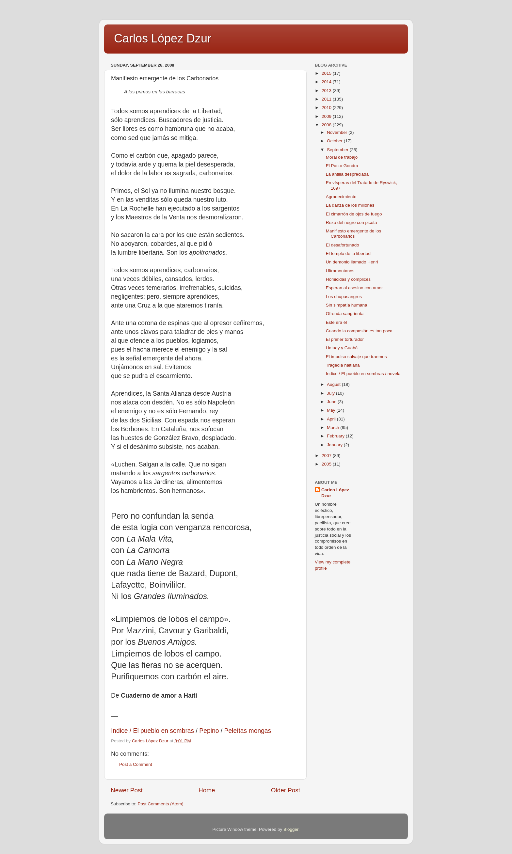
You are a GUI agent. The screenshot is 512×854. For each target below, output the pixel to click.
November (337, 132)
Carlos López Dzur (162, 38)
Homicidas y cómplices (348, 279)
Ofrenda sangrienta (345, 313)
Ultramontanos (340, 270)
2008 (327, 124)
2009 (327, 116)
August (334, 384)
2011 (327, 99)
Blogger (290, 829)
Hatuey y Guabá (342, 347)
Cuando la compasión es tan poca (359, 330)
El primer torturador (345, 339)
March (333, 427)
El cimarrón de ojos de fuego (354, 214)
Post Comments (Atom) (161, 803)
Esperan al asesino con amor (354, 287)
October (335, 140)
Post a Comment (135, 764)
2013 (327, 90)
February (336, 436)
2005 (327, 464)
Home (207, 790)
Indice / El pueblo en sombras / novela (363, 373)
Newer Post (127, 790)
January (335, 444)
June (332, 401)
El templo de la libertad (348, 253)
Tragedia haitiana (343, 365)
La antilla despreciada (347, 174)
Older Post (285, 790)
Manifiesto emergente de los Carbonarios (353, 234)
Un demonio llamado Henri (352, 262)
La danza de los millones (350, 205)
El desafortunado (342, 245)
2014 (327, 81)
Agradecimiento (341, 196)
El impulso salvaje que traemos (356, 356)
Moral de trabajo (342, 157)
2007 (327, 455)
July (331, 393)
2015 (327, 73)
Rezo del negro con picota (351, 222)
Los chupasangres (344, 296)
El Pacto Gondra (342, 165)
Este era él (336, 322)
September (338, 149)
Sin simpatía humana (346, 305)
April (332, 419)
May (331, 410)
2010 (327, 107)
